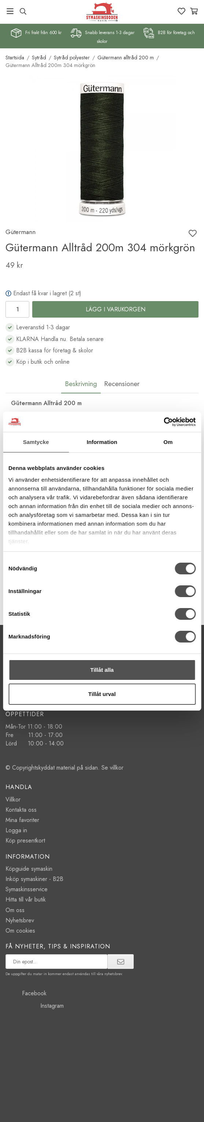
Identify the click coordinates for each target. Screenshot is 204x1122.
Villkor (13, 799)
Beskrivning (81, 383)
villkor (116, 767)
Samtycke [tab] (36, 442)
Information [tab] (102, 442)
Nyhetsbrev (19, 920)
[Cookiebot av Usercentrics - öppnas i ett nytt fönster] (163, 422)
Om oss (15, 910)
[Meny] (10, 11)
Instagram (34, 1005)
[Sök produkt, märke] (22, 11)
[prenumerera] (121, 961)
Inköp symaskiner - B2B (34, 879)
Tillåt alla (102, 670)
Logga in (16, 830)
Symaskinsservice (26, 889)
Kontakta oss (21, 810)
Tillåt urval (102, 694)
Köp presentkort (25, 840)
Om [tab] (168, 442)
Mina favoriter (22, 820)
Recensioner (122, 383)
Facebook (26, 993)
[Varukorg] (194, 11)
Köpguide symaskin (28, 868)
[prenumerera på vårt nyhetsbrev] (56, 961)
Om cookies (20, 930)
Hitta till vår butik (25, 899)
